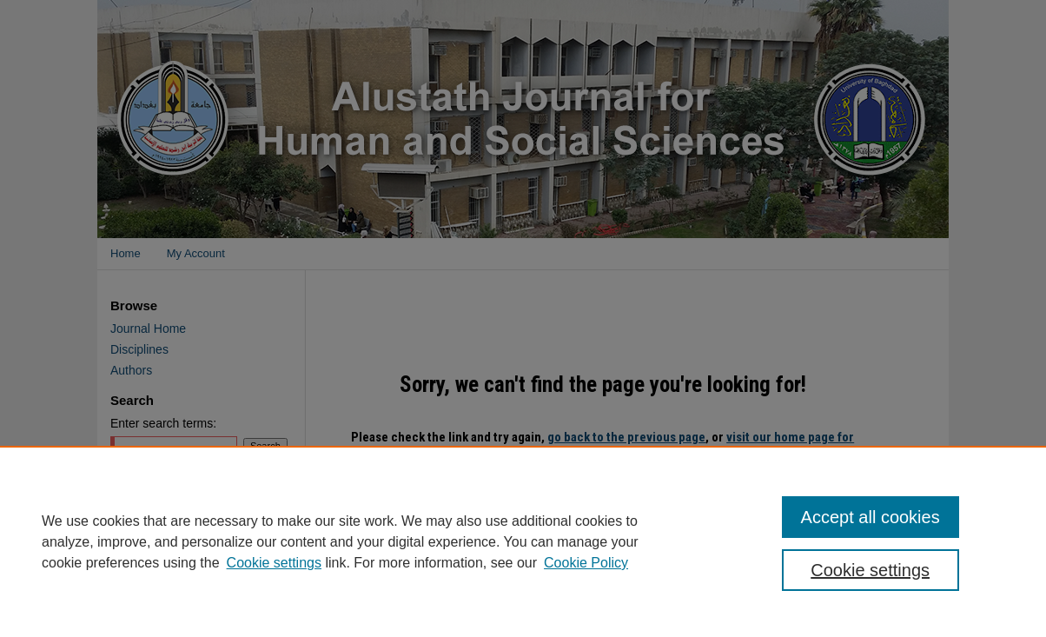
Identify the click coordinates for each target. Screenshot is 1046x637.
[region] (523, 541)
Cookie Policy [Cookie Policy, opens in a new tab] (586, 562)
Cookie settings (274, 562)
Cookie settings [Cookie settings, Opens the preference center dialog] (870, 570)
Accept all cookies (870, 517)
